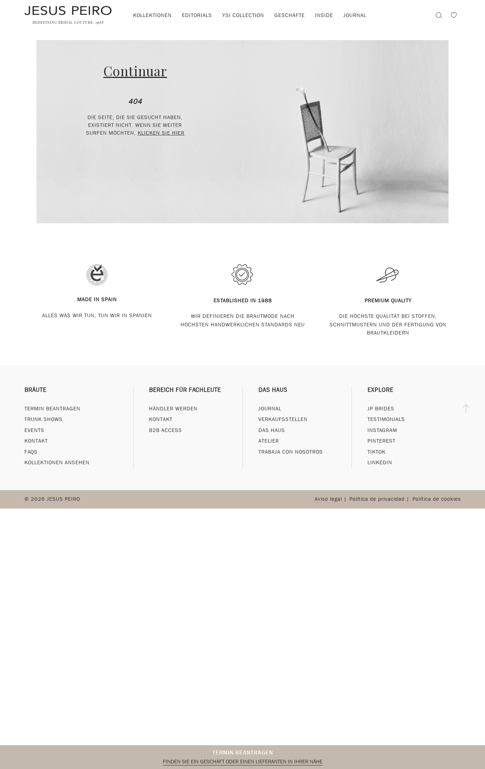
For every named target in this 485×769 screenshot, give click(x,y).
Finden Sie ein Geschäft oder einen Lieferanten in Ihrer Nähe (243, 761)
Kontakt (36, 440)
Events (34, 430)
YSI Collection (243, 15)
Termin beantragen (242, 752)
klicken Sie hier (161, 132)
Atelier (268, 440)
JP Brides (380, 408)
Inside (324, 15)
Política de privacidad (377, 499)
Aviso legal (328, 499)
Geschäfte (289, 15)
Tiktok (376, 451)
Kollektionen (152, 15)
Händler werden (173, 408)
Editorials (197, 15)
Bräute (35, 390)
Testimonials (386, 419)
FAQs (31, 451)
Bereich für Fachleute (185, 390)
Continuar (135, 70)
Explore (380, 390)
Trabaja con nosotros (290, 451)
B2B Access (165, 430)
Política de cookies (436, 499)
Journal (269, 408)
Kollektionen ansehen (57, 462)
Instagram (382, 430)
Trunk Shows (43, 419)
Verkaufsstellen (283, 419)
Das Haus (272, 390)
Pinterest (381, 440)
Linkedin (379, 462)
